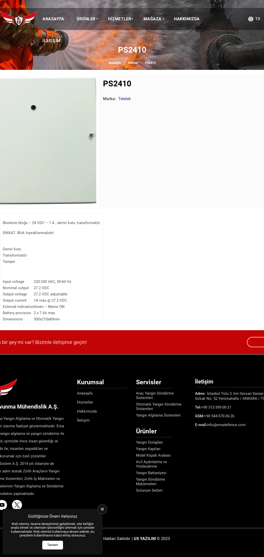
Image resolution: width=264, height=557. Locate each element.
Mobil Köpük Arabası (153, 455)
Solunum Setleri (149, 490)
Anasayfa (53, 19)
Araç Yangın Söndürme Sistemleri (155, 395)
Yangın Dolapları (149, 442)
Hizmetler (119, 19)
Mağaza (153, 19)
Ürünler (86, 19)
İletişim (51, 40)
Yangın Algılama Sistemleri (158, 415)
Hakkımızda (187, 19)
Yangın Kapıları (148, 449)
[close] (102, 509)
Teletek (124, 98)
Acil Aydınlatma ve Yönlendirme (151, 464)
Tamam (52, 545)
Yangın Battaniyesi (151, 473)
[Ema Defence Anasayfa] (19, 19)
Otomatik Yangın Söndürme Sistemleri (159, 406)
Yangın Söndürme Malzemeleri (150, 481)
